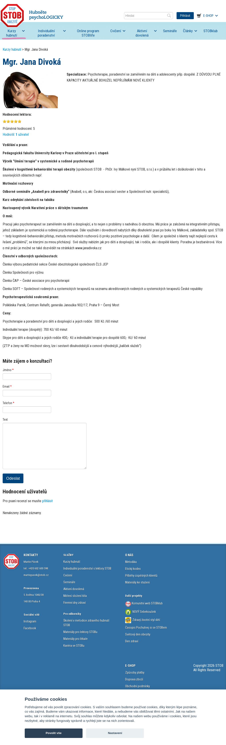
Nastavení (115, 733)
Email (7, 386)
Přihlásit (185, 15)
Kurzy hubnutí (11, 33)
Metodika (131, 562)
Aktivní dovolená (142, 33)
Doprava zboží (134, 679)
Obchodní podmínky (137, 686)
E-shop (208, 16)
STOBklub (210, 31)
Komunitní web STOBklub (147, 603)
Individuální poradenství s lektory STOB (87, 568)
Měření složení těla (75, 596)
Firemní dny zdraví (74, 602)
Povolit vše (54, 733)
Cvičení (115, 31)
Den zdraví (131, 641)
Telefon (8, 403)
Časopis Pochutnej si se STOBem (146, 627)
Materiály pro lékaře (75, 639)
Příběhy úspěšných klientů (141, 575)
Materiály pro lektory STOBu (80, 632)
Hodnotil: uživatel (16, 134)
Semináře (170, 31)
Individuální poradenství (46, 33)
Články (188, 31)
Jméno (8, 370)
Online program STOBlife (88, 33)
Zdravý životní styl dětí (146, 620)
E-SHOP (130, 665)
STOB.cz (32, 16)
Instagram (30, 621)
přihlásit (47, 501)
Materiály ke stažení (137, 582)
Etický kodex (133, 568)
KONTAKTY (31, 555)
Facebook (30, 628)
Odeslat (13, 478)
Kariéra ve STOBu (73, 645)
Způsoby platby (134, 672)
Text (5, 419)
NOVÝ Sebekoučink (144, 611)
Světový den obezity (137, 634)
